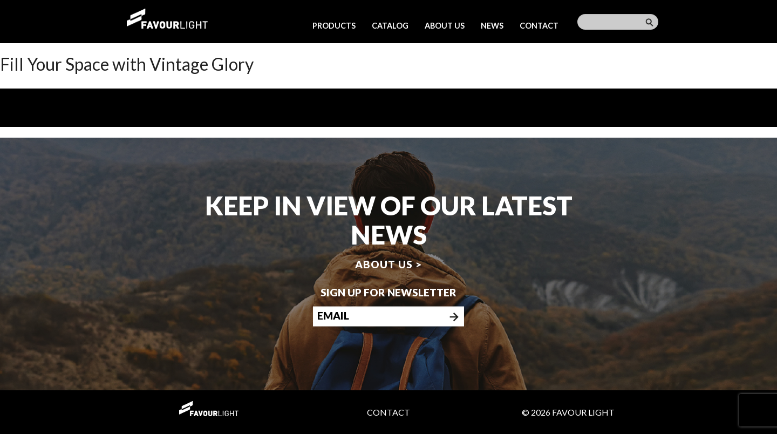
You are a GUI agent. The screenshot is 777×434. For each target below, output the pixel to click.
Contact (539, 25)
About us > (388, 263)
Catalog (390, 25)
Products (334, 25)
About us (445, 25)
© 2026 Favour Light (568, 412)
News (492, 25)
